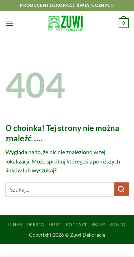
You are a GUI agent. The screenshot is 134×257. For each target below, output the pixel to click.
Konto (117, 224)
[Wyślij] (121, 189)
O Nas (15, 224)
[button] (9, 23)
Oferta (35, 224)
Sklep (98, 224)
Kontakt (76, 224)
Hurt (55, 224)
